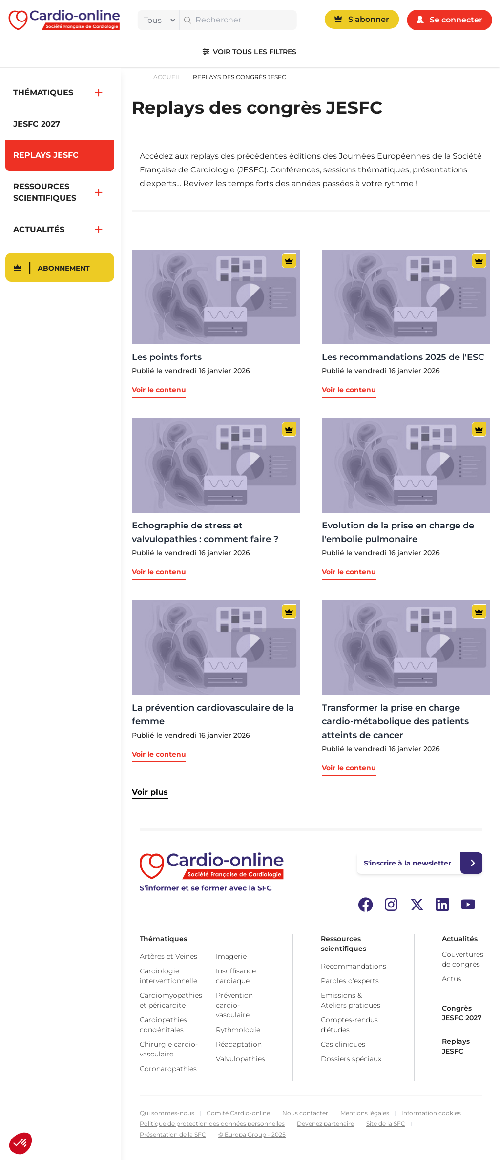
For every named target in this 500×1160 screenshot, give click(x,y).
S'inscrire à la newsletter (407, 863)
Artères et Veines (168, 956)
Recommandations (353, 966)
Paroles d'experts (350, 980)
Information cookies (431, 1113)
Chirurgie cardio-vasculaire (169, 1049)
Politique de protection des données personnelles (212, 1123)
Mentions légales (364, 1113)
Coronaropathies (168, 1068)
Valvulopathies (240, 1059)
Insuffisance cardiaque (236, 976)
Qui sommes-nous (167, 1113)
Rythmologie (238, 1029)
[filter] (157, 20)
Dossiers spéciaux (351, 1059)
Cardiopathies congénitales (163, 1024)
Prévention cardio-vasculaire (234, 1005)
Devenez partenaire (325, 1123)
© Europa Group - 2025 (252, 1134)
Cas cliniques (343, 1044)
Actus (451, 978)
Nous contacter (305, 1113)
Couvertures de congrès (462, 959)
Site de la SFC (385, 1123)
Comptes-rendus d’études (349, 1024)
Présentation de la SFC (173, 1134)
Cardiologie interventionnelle (168, 976)
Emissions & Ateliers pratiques (350, 1000)
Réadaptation (239, 1044)
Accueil (167, 77)
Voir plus (150, 792)
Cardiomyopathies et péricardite (171, 1000)
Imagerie (231, 956)
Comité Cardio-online (238, 1113)
